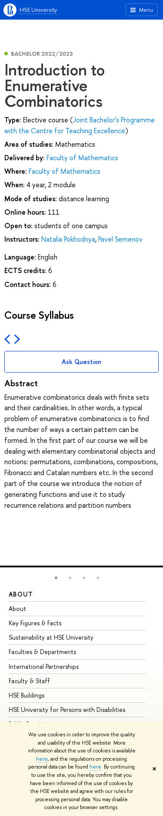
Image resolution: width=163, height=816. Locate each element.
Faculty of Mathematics (82, 157)
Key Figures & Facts (35, 623)
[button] (56, 578)
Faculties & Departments (42, 651)
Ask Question (81, 361)
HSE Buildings (26, 695)
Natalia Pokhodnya (68, 239)
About (21, 594)
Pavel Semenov (120, 239)
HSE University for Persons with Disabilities (67, 709)
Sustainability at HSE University (51, 637)
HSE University (38, 9)
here (42, 758)
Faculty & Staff (29, 681)
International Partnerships (44, 666)
